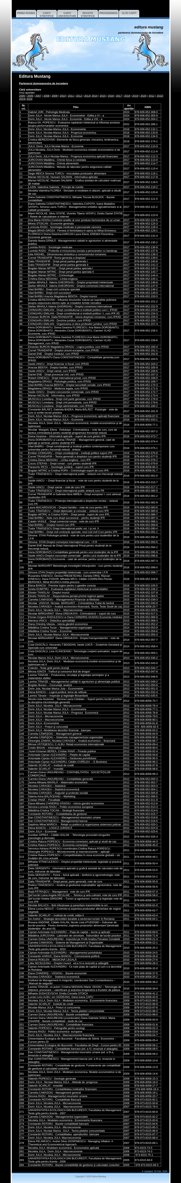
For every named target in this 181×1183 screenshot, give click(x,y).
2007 (38, 95)
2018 (127, 95)
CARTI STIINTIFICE (47, 15)
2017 (119, 95)
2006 (30, 95)
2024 (29, 98)
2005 (22, 95)
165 (22, 761)
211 (22, 850)
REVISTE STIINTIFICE (88, 15)
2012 (79, 95)
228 (22, 925)
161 (22, 754)
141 (22, 719)
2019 (135, 95)
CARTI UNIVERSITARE (67, 15)
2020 (143, 95)
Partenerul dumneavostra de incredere (140, 32)
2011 (71, 95)
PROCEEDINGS (108, 13)
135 (22, 709)
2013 (87, 95)
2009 (55, 95)
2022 (160, 95)
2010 (63, 95)
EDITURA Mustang (148, 27)
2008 (46, 95)
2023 (22, 98)
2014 (95, 95)
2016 (111, 95)
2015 (103, 95)
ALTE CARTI (129, 13)
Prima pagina (26, 13)
